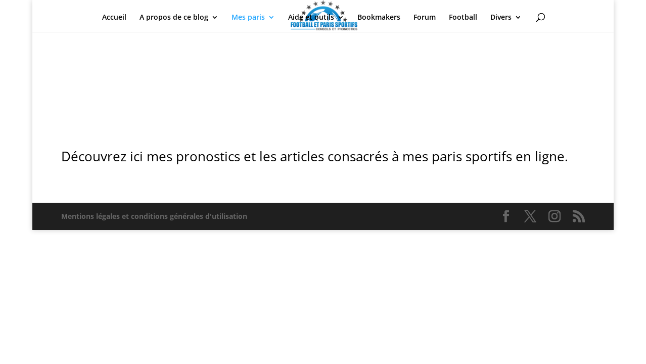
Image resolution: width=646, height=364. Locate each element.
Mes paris (248, 18)
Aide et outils (311, 18)
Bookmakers (378, 18)
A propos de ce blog (174, 18)
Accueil (114, 18)
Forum (424, 18)
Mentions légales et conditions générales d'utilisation (154, 216)
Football (463, 18)
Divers (501, 18)
